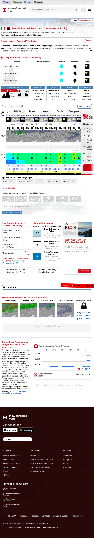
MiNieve (6, 475)
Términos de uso (14, 527)
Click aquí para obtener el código (14, 392)
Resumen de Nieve (11, 463)
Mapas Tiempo (9, 459)
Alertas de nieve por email (41, 459)
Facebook (67, 455)
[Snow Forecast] (14, 9)
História (37, 99)
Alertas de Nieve (38, 90)
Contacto (46, 516)
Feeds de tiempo (37, 471)
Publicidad (24, 516)
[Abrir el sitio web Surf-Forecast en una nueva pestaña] (6, 2)
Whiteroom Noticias (11, 467)
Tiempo (70, 90)
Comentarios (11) (86, 96)
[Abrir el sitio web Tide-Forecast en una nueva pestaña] (28, 2)
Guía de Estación (86, 91)
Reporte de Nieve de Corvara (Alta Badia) (16, 270)
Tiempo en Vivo (53, 93)
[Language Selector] (17, 439)
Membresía (35, 455)
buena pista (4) (12, 263)
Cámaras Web (53, 182)
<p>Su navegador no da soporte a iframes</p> (62, 362)
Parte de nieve (53, 90)
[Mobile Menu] (89, 9)
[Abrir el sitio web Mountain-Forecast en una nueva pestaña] (17, 2)
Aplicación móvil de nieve (41, 463)
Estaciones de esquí (12, 455)
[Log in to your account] (83, 9)
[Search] (76, 9)
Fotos (5, 471)
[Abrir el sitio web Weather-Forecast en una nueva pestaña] (38, 2)
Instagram (67, 459)
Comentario (77, 516)
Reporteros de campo (40, 467)
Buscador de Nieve (38, 94)
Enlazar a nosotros (61, 516)
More (3, 136)
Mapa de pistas (70, 99)
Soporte (35, 516)
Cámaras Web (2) (53, 97)
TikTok (66, 463)
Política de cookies (50, 527)
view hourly (85, 106)
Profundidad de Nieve (70, 94)
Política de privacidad (32, 527)
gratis (82, 20)
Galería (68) (86, 99)
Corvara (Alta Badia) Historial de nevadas (47, 270)
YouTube (67, 467)
